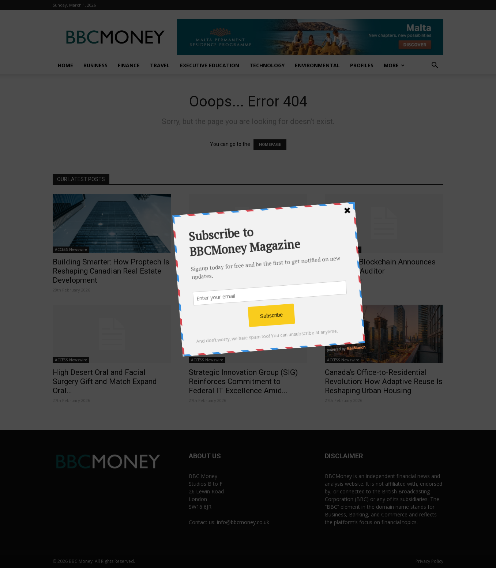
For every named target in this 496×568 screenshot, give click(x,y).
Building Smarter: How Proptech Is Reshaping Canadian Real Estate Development (111, 271)
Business (95, 65)
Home (65, 65)
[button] (434, 66)
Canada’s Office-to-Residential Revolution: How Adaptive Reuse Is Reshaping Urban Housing (384, 381)
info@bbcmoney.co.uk (243, 522)
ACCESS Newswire (71, 249)
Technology (267, 65)
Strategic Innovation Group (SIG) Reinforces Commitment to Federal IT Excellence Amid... (243, 381)
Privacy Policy (429, 561)
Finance (129, 65)
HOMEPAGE (270, 144)
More (394, 65)
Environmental (317, 65)
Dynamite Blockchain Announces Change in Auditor (380, 266)
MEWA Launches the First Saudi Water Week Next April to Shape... (245, 266)
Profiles (361, 65)
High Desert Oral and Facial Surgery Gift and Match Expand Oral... (105, 381)
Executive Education (209, 65)
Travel (160, 65)
